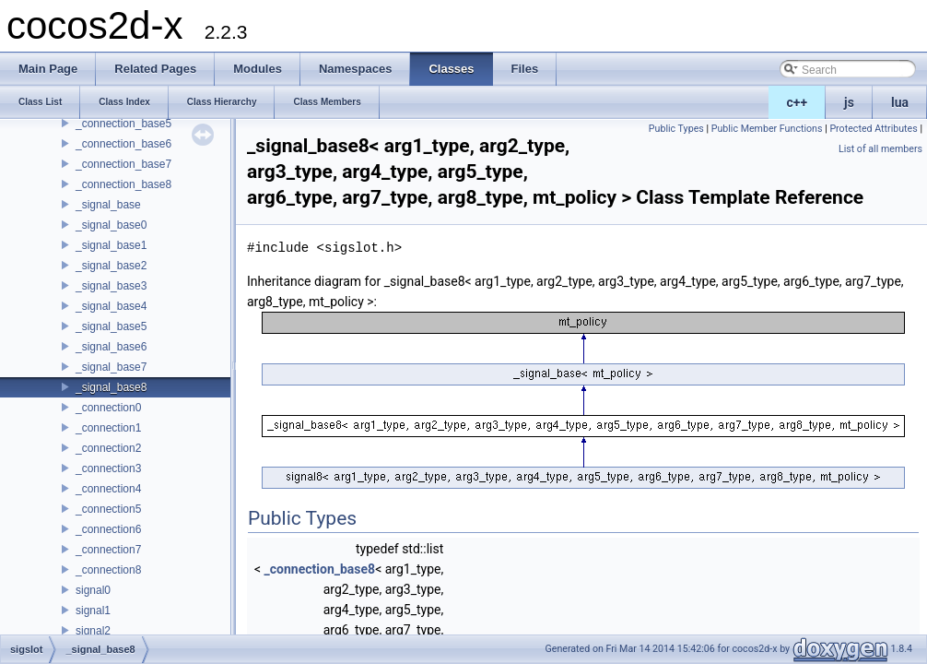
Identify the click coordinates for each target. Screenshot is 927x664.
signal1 (93, 610)
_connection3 (108, 468)
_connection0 (108, 407)
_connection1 (108, 427)
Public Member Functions (767, 129)
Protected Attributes (873, 129)
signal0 (93, 590)
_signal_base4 (111, 306)
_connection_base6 (123, 143)
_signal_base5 (111, 326)
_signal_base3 (111, 285)
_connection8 (108, 569)
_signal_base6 (111, 346)
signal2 (93, 630)
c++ (797, 102)
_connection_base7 (123, 164)
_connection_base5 (123, 123)
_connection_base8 (123, 184)
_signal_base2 (111, 265)
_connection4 (108, 488)
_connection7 (108, 549)
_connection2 (108, 448)
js (849, 102)
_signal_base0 (111, 225)
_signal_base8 (111, 387)
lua (900, 102)
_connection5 (108, 509)
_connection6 (108, 529)
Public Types (676, 129)
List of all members (880, 149)
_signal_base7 (111, 367)
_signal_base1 (111, 245)
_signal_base (108, 204)
